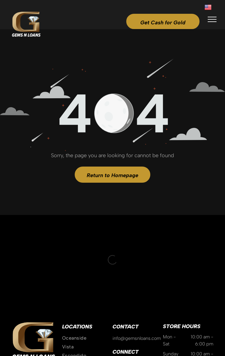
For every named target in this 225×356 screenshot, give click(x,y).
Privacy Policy (138, 330)
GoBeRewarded (198, 330)
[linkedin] (158, 287)
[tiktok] (137, 287)
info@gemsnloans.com (136, 260)
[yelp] (147, 287)
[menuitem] (87, 260)
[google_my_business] (127, 287)
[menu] (212, 19)
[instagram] (116, 287)
